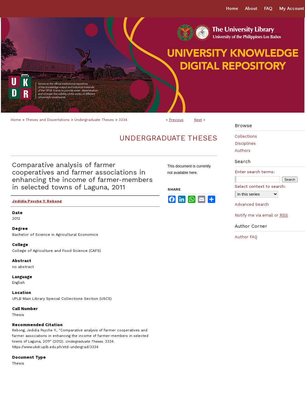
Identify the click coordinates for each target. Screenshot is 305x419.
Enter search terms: (255, 172)
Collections (246, 136)
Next (198, 120)
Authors (243, 150)
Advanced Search (252, 204)
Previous (176, 120)
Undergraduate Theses (94, 120)
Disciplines (245, 143)
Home (16, 120)
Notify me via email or (261, 215)
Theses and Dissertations (48, 120)
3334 (123, 120)
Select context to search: (260, 186)
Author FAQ (246, 237)
